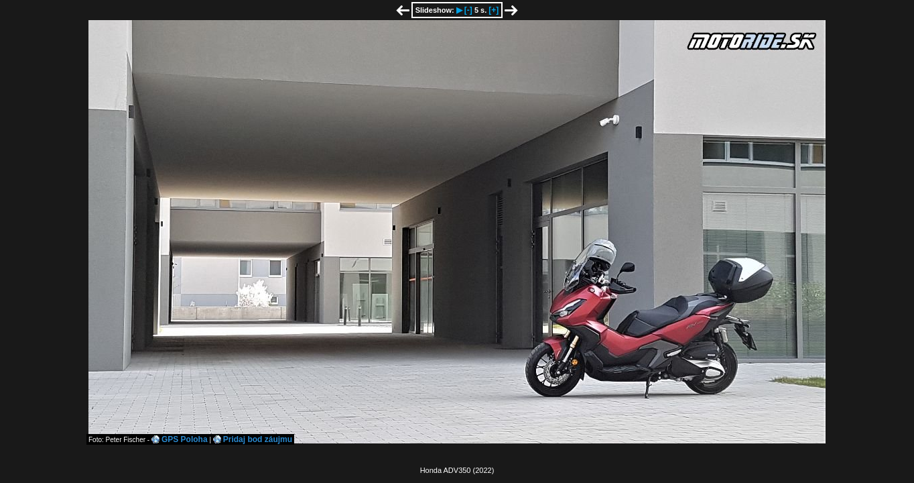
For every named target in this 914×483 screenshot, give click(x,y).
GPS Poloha (184, 439)
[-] (468, 10)
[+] (493, 10)
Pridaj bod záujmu (257, 439)
